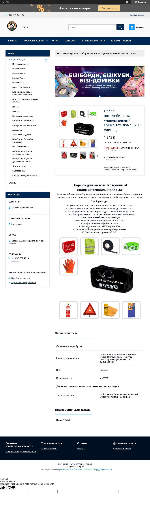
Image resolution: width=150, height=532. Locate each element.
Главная (13, 41)
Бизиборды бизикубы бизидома (22, 140)
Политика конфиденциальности (21, 451)
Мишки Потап (18, 69)
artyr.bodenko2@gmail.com (23, 282)
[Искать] (120, 27)
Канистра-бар (19, 171)
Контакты (70, 41)
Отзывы (13, 183)
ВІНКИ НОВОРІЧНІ (21, 87)
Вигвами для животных (23, 120)
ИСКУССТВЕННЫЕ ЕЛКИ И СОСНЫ (25, 100)
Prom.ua (88, 464)
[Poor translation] (11, 487)
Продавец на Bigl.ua (75, 467)
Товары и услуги (34, 41)
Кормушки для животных (24, 125)
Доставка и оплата (93, 41)
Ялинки (15, 107)
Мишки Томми (19, 78)
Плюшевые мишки (21, 64)
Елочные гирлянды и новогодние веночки (22, 93)
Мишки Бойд (18, 83)
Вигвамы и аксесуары (22, 116)
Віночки (16, 111)
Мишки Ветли (18, 73)
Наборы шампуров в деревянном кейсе (22, 152)
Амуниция (17, 130)
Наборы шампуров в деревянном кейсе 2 (22, 160)
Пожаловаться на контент (71, 469)
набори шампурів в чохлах (25, 175)
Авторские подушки (21, 134)
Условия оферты (49, 449)
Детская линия (19, 166)
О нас (55, 41)
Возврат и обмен (121, 41)
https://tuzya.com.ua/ (20, 278)
